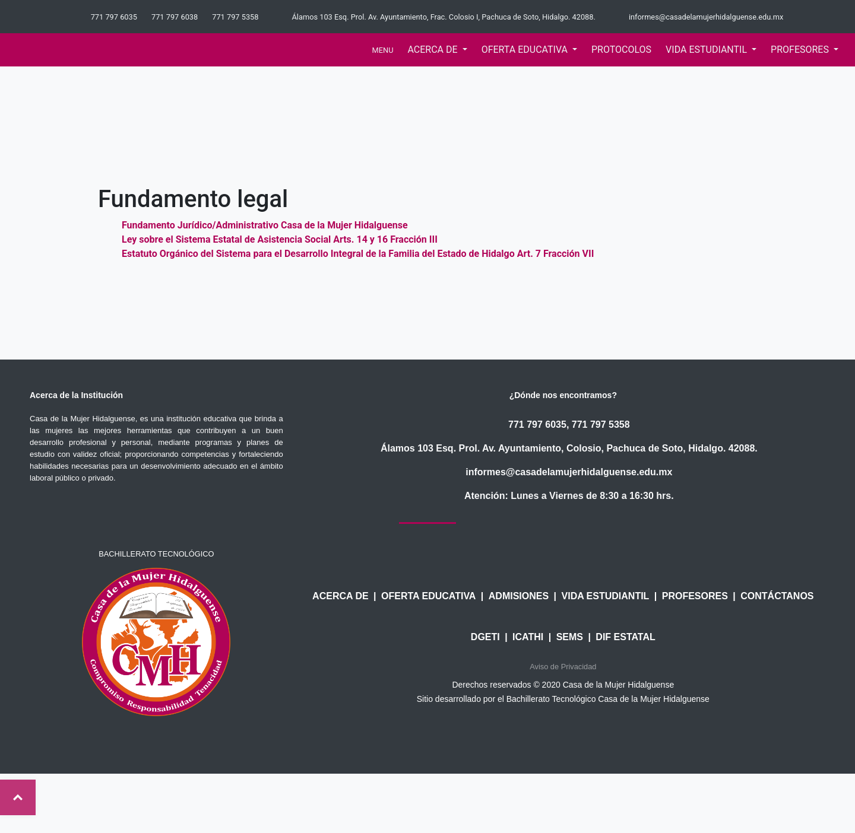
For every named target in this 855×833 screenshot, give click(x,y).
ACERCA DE (340, 596)
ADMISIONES (519, 596)
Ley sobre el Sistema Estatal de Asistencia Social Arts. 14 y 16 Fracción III (280, 239)
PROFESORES (695, 596)
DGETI (485, 637)
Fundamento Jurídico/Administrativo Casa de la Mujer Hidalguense (265, 225)
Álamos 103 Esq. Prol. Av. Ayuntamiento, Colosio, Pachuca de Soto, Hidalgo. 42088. (569, 448)
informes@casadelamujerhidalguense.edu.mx (569, 472)
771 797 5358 (601, 424)
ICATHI (527, 637)
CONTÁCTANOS (776, 596)
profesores (801, 49)
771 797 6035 (537, 424)
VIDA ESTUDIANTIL (606, 596)
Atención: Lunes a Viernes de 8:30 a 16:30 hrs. (569, 496)
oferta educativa (526, 49)
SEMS (569, 637)
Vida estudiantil (707, 49)
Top (18, 797)
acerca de (433, 49)
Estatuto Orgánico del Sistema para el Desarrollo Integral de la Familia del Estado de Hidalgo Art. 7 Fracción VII (358, 253)
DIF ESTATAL (625, 637)
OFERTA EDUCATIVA (428, 596)
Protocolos (621, 49)
